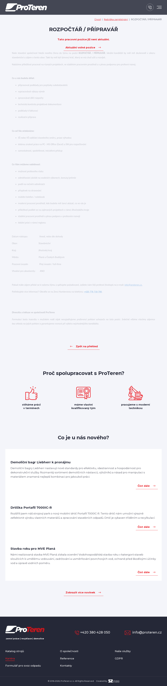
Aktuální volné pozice (80, 47)
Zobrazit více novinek (80, 592)
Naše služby (123, 651)
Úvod (97, 19)
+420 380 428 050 (92, 632)
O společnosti (69, 651)
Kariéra (10, 658)
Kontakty (66, 665)
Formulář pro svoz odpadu (23, 665)
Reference (67, 658)
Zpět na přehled (87, 346)
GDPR (119, 658)
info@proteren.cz (143, 632)
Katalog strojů (14, 651)
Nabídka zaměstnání (116, 19)
